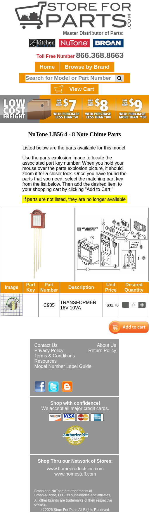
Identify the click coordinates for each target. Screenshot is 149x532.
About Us (106, 345)
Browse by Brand (87, 67)
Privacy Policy (49, 350)
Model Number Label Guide (63, 366)
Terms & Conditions (54, 355)
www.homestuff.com (75, 473)
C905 (49, 305)
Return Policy (102, 350)
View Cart (73, 89)
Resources (45, 361)
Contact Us (46, 345)
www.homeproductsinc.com (75, 468)
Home (47, 67)
